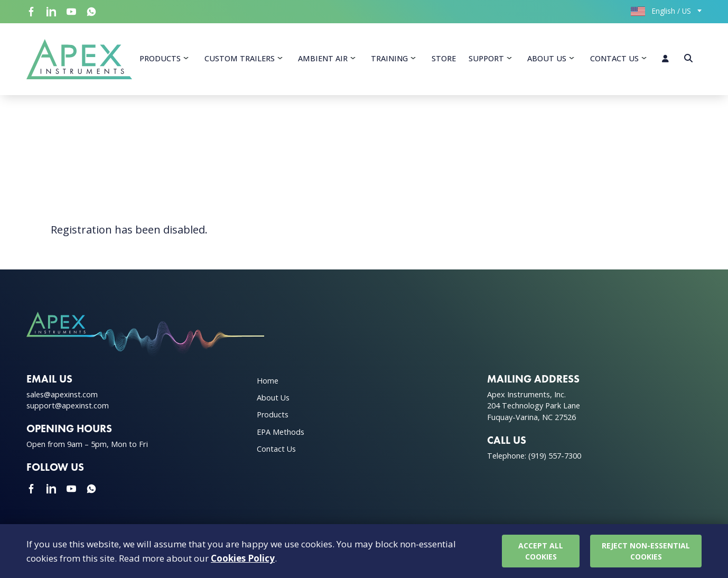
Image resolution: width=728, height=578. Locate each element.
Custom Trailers (239, 58)
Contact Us (614, 58)
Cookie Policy (675, 554)
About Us (546, 58)
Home (267, 381)
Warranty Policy (608, 554)
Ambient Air (323, 58)
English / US (661, 11)
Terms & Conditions (527, 554)
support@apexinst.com (67, 405)
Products (160, 58)
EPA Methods (280, 432)
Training (389, 58)
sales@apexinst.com (62, 394)
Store (444, 58)
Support (486, 58)
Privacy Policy (451, 554)
